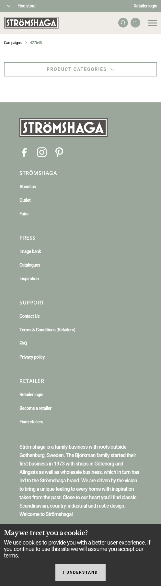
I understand (80, 572)
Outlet (24, 200)
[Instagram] (42, 152)
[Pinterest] (59, 152)
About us (27, 186)
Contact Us (29, 316)
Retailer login (145, 5)
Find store (26, 5)
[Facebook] (24, 152)
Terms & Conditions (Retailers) (47, 329)
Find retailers (31, 421)
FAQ (23, 343)
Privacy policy (32, 357)
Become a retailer (35, 408)
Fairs (23, 213)
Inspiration (29, 278)
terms (11, 555)
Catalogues (29, 265)
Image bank (30, 251)
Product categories (80, 69)
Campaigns (12, 42)
